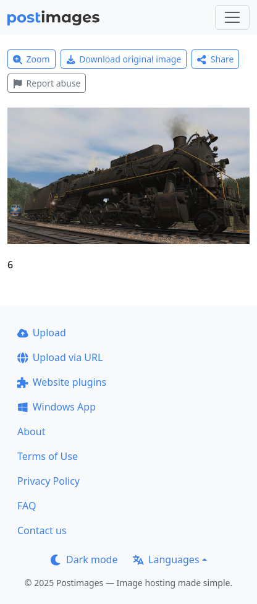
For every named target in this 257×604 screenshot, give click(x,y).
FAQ (26, 506)
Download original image (124, 59)
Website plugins (61, 382)
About (31, 431)
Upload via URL (60, 357)
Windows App (56, 407)
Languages (166, 559)
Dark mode (84, 559)
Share (215, 59)
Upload (41, 332)
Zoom (31, 59)
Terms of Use (47, 456)
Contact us (42, 530)
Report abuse (46, 83)
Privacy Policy (48, 481)
